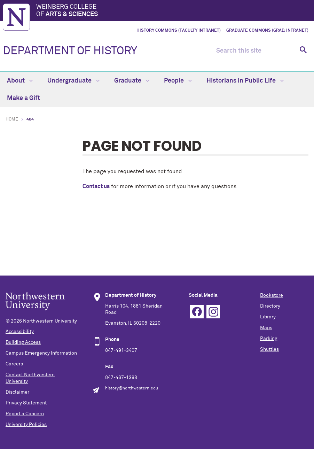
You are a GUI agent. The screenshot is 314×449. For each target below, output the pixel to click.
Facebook (197, 311)
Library (268, 317)
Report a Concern (25, 413)
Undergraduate (73, 81)
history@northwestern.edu (131, 388)
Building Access (23, 342)
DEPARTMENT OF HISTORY (70, 51)
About (20, 81)
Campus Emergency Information (41, 353)
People (178, 81)
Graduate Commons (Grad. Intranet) (267, 31)
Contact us (96, 186)
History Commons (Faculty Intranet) (178, 31)
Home (12, 119)
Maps (266, 327)
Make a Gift (23, 98)
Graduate (131, 81)
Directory (270, 306)
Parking (268, 338)
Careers (14, 364)
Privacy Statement (26, 403)
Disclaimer (17, 392)
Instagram (213, 311)
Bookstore (271, 295)
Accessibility (20, 331)
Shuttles (269, 349)
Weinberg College (173, 11)
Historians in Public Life (245, 81)
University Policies (26, 424)
